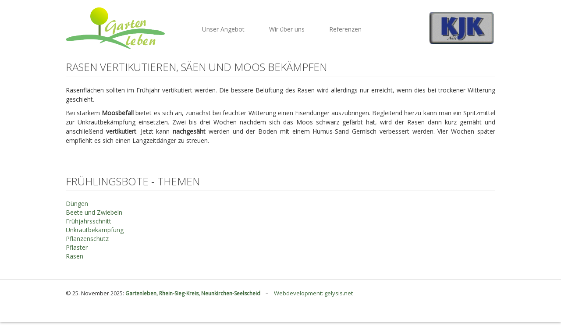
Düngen (77, 203)
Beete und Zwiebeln (94, 212)
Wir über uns (287, 29)
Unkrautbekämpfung (95, 230)
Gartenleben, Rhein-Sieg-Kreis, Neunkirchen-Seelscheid (193, 293)
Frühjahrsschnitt (88, 221)
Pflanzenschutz (87, 238)
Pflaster (77, 247)
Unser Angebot (223, 29)
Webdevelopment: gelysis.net (313, 293)
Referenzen (345, 29)
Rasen (74, 256)
